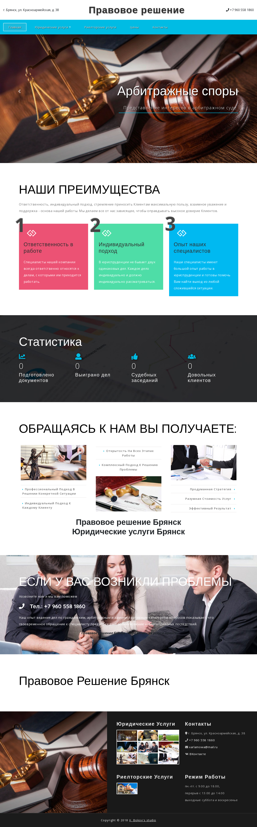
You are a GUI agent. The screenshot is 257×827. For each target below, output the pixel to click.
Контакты (160, 27)
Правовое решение (137, 10)
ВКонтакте (197, 754)
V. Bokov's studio (142, 820)
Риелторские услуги (100, 27)
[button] (19, 91)
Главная (17, 27)
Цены (134, 27)
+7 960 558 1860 (202, 740)
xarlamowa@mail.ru (203, 747)
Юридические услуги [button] (51, 27)
